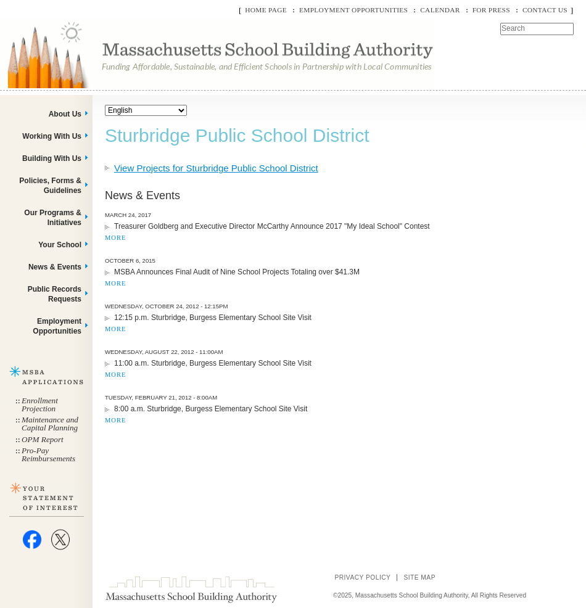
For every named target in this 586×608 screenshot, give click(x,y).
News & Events (54, 267)
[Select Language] (146, 110)
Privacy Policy (362, 577)
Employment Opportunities (353, 10)
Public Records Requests (54, 294)
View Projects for (216, 168)
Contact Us (544, 10)
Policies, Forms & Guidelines (50, 185)
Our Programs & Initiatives (52, 217)
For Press (491, 10)
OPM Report (43, 439)
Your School (59, 244)
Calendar (440, 10)
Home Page (266, 10)
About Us (65, 114)
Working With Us (51, 136)
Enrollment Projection (40, 404)
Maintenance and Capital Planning (50, 424)
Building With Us (51, 158)
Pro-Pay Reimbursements (48, 454)
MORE (115, 237)
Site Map (419, 577)
